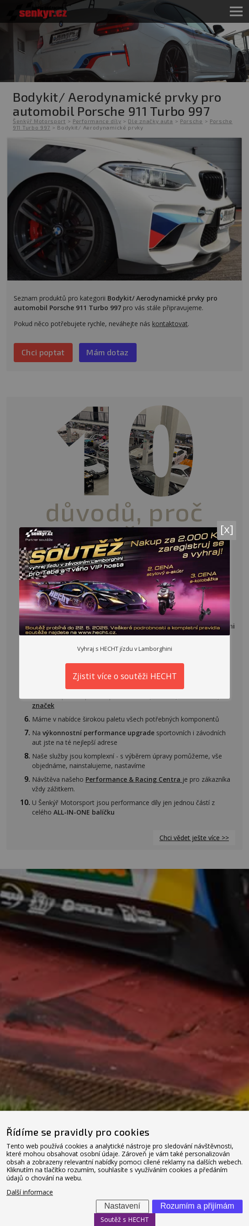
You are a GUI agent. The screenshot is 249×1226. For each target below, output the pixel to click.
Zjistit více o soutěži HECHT (125, 675)
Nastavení (122, 1205)
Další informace (29, 1192)
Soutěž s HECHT (125, 1219)
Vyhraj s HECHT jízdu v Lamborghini (124, 649)
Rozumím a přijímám (197, 1205)
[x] (226, 528)
